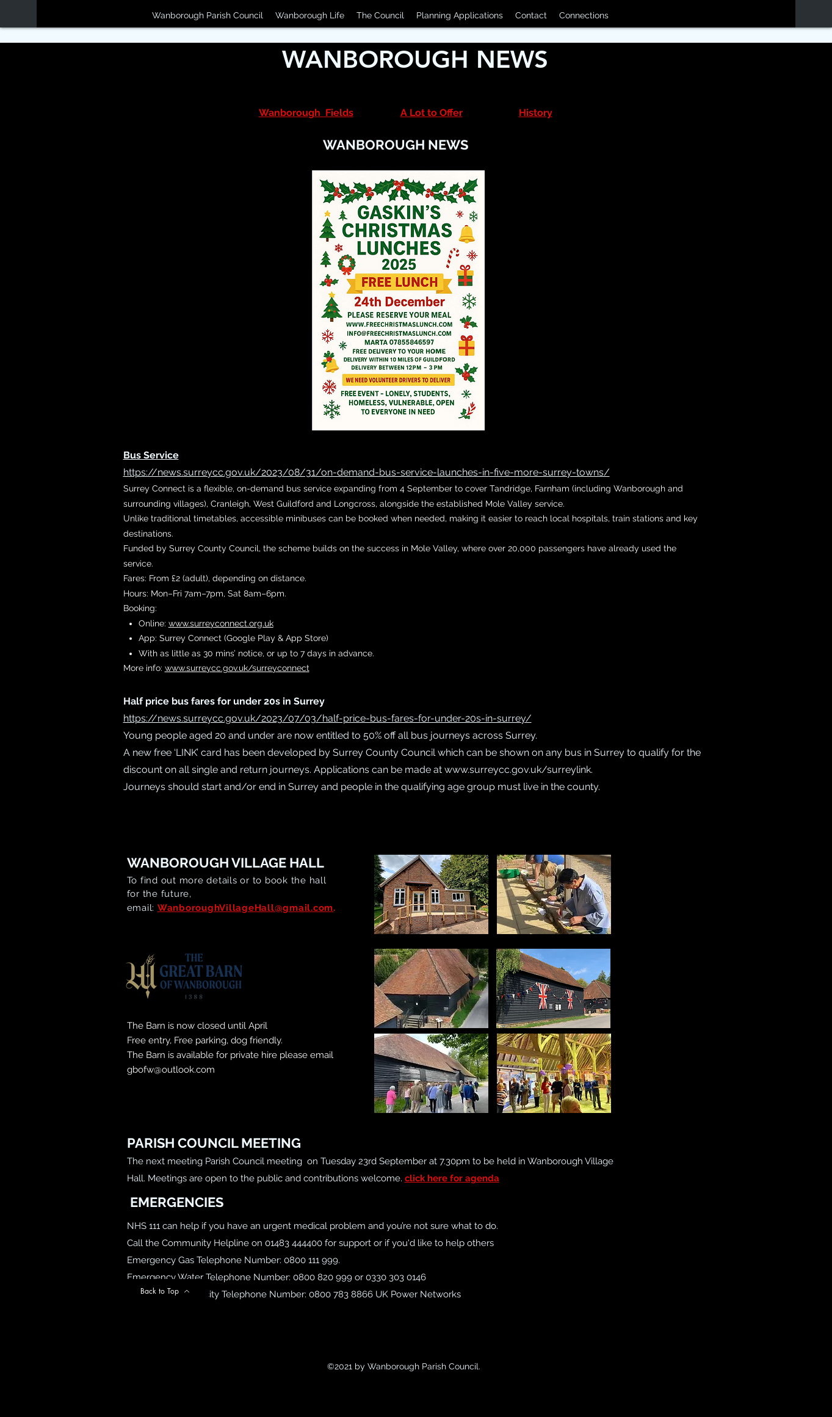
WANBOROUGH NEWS (415, 59)
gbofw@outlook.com (171, 1069)
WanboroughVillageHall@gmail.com (245, 907)
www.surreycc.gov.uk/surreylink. (518, 769)
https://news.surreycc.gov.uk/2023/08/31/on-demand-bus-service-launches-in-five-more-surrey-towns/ (366, 472)
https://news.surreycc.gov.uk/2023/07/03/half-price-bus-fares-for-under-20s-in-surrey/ (327, 718)
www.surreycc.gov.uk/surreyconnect (237, 668)
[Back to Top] (165, 1291)
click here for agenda (452, 1178)
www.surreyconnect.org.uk (220, 623)
